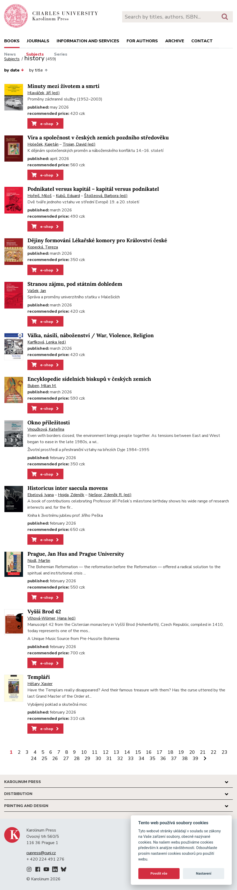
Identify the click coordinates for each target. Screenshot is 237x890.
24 (34, 758)
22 (213, 752)
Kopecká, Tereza (42, 247)
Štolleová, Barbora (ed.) (106, 196)
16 (149, 752)
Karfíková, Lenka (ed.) (46, 342)
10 (84, 752)
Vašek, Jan (36, 291)
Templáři (38, 677)
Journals (38, 41)
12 (106, 752)
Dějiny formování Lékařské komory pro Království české (97, 240)
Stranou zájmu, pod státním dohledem (74, 284)
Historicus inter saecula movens (67, 488)
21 (203, 752)
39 (195, 758)
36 (163, 758)
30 (98, 758)
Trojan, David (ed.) (79, 144)
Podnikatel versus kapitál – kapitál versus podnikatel (93, 189)
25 (44, 758)
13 (116, 752)
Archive (174, 41)
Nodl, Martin (38, 560)
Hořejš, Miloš (39, 196)
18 (170, 752)
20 (192, 752)
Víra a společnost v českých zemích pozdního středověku (98, 137)
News (10, 54)
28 (77, 758)
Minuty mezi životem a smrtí (63, 86)
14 (127, 752)
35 (152, 758)
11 (95, 752)
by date (14, 70)
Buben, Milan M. (41, 386)
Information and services (88, 41)
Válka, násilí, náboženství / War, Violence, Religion (90, 335)
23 (224, 752)
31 (109, 758)
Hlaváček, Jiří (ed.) (43, 93)
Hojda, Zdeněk (71, 495)
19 (181, 752)
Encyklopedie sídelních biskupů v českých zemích (89, 379)
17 (159, 752)
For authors (142, 41)
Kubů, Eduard (68, 196)
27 (66, 758)
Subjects (35, 54)
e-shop (45, 123)
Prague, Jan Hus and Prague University (75, 554)
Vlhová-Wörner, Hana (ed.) (51, 618)
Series (60, 54)
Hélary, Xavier (39, 684)
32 (120, 758)
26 (55, 758)
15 (138, 752)
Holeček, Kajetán (42, 144)
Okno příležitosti (48, 422)
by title (38, 70)
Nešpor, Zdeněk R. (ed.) (110, 495)
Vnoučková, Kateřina (45, 429)
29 (87, 758)
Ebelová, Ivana (40, 495)
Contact (202, 41)
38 (185, 758)
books (12, 41)
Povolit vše (159, 873)
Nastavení (203, 873)
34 (141, 758)
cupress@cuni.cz (41, 853)
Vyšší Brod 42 (44, 611)
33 (131, 758)
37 (174, 758)
